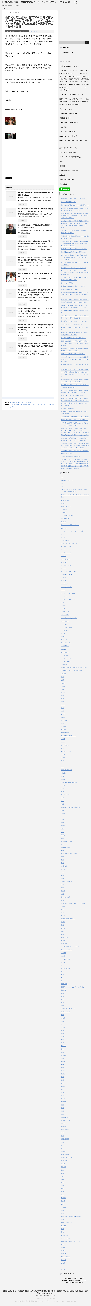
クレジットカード (66, 553)
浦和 (62, 1021)
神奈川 (63, 1070)
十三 (62, 763)
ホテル (63, 636)
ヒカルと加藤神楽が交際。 (68, 202)
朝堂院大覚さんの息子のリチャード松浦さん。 (74, 321)
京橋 (62, 708)
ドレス (63, 608)
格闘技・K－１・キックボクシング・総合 (72, 987)
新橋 (62, 925)
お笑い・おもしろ (66, 506)
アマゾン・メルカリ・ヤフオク (70, 525)
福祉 (62, 1083)
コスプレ (63, 556)
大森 (62, 822)
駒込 (62, 1244)
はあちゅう (64, 509)
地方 (62, 801)
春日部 (63, 940)
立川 (62, 1092)
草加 (62, 1136)
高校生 (63, 1250)
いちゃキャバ (65, 500)
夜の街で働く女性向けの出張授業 (70, 807)
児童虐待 (63, 729)
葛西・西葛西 (65, 1139)
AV (62, 477)
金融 (62, 1191)
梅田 (62, 993)
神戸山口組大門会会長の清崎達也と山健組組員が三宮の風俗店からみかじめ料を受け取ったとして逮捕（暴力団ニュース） (35, 346)
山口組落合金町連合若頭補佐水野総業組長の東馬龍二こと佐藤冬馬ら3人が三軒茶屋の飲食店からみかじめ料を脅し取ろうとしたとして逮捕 (75, 446)
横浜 (62, 996)
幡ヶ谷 (63, 869)
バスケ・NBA (65, 615)
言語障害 (63, 1167)
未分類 (63, 956)
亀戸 (62, 698)
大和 (62, 810)
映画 (62, 934)
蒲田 (62, 1142)
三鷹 (62, 677)
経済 (62, 1108)
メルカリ (63, 649)
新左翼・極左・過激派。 (68, 918)
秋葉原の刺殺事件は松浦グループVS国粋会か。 (74, 420)
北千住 (63, 754)
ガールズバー (65, 540)
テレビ (63, 602)
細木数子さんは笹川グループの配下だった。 (73, 252)
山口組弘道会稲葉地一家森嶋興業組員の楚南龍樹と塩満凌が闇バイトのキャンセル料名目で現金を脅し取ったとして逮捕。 (75, 244)
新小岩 (63, 915)
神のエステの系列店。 (67, 283)
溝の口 (63, 1036)
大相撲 (63, 825)
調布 (62, 1170)
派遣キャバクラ (65, 1012)
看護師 (63, 1061)
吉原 (62, 776)
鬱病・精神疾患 (65, 1257)
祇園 (62, 1067)
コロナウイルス (65, 559)
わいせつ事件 (65, 518)
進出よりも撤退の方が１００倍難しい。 (22, 402)
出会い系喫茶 (65, 745)
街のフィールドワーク (67, 1157)
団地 (62, 798)
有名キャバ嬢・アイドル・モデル (70, 946)
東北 (62, 971)
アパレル (63, 522)
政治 (62, 900)
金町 (62, 1188)
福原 (62, 1080)
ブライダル (64, 624)
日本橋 (63, 928)
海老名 (63, 1027)
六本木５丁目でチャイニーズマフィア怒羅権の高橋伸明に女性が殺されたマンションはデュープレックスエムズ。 (75, 359)
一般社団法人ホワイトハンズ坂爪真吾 (71, 670)
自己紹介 (63, 1123)
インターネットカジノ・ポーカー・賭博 (72, 531)
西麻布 (63, 1163)
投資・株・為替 (65, 897)
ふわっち (63, 512)
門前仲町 (63, 1207)
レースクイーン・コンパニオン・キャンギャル (74, 667)
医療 (62, 760)
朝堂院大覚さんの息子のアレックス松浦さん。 (74, 199)
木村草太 (63, 953)
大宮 (62, 816)
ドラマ (63, 605)
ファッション (65, 621)
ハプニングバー (65, 611)
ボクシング (64, 639)
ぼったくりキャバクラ (67, 515)
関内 (62, 1210)
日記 (62, 931)
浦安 (62, 1024)
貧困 (62, 1173)
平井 (62, 872)
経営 (62, 1105)
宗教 (62, 838)
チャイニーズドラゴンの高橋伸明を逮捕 (72, 395)
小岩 (62, 850)
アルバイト (64, 528)
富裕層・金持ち (65, 847)
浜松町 (63, 1018)
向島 (62, 788)
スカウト (63, 577)
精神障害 (63, 1101)
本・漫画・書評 (65, 959)
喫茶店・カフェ (65, 794)
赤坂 (62, 1176)
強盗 (62, 878)
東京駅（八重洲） (66, 968)
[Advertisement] (18, 161)
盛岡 (62, 1058)
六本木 (63, 742)
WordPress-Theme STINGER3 (45, 1298)
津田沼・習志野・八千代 (68, 1008)
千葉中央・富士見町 (66, 770)
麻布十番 (63, 1260)
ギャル (63, 549)
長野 (62, 1204)
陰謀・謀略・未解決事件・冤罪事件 (71, 1216)
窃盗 (62, 1089)
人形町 (63, 714)
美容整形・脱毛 (65, 1117)
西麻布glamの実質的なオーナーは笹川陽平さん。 (75, 205)
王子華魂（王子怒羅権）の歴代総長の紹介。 (73, 338)
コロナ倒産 (64, 562)
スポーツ (63, 580)
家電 (62, 844)
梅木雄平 (63, 990)
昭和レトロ (64, 943)
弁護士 (63, 875)
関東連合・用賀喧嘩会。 (68, 408)
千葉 (62, 767)
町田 (62, 1052)
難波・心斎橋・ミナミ (67, 1222)
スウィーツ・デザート (67, 574)
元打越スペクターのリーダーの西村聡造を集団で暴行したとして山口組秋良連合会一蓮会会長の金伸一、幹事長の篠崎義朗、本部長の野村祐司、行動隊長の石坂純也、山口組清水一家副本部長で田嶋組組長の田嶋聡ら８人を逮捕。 (75, 464)
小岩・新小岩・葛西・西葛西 (69, 853)
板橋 (62, 974)
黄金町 (63, 1263)
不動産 (63, 686)
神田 (62, 1077)
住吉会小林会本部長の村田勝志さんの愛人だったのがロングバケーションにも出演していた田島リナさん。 (75, 294)
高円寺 (63, 1247)
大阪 (62, 829)
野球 (62, 1182)
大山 (62, 819)
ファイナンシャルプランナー (69, 618)
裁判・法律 (64, 1160)
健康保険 (63, 726)
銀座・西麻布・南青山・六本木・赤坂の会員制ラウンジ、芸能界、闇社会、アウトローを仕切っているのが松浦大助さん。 (75, 257)
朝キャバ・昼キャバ (66, 950)
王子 (62, 1049)
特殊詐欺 (63, 1046)
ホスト (63, 633)
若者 (62, 1132)
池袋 (62, 1005)
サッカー (63, 568)
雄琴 (62, 1219)
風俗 (62, 1232)
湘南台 (63, 1033)
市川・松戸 (64, 866)
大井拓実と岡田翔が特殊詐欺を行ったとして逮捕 (75, 417)
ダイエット (64, 596)
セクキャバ (64, 584)
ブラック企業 (65, 630)
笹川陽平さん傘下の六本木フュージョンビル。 (74, 249)
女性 (62, 832)
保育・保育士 (65, 720)
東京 (62, 965)
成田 (62, 894)
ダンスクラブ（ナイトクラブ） (70, 599)
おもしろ (63, 503)
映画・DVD (64, 937)
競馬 (62, 1095)
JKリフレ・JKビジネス (67, 480)
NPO (62, 486)
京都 (62, 711)
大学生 (63, 813)
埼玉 (62, 804)
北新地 (63, 757)
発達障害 (63, 1055)
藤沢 (62, 1148)
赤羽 (62, 1179)
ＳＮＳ (63, 1269)
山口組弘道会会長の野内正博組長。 (71, 456)
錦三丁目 (63, 1198)
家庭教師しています (66, 841)
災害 (62, 1039)
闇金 (62, 1213)
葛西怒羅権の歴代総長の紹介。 (70, 289)
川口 (62, 860)
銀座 (62, 1195)
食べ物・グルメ (65, 1235)
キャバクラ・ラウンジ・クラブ (70, 543)
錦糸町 (63, 1201)
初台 (62, 748)
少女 (62, 856)
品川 (62, 791)
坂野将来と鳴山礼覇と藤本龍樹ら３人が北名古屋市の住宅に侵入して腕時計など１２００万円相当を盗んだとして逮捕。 (75, 216)
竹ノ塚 (63, 1098)
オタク (63, 537)
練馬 (62, 1114)
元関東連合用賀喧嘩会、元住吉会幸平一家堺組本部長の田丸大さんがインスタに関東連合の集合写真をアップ (75, 343)
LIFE (62, 483)
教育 (62, 909)
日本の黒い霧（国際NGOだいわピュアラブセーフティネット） (40, 2)
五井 (62, 701)
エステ (63, 534)
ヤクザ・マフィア (34, 31)
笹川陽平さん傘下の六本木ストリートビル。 (73, 286)
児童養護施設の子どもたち (68, 736)
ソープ (63, 590)
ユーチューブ (65, 664)
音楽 (62, 1229)
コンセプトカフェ (66, 565)
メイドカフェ (65, 646)
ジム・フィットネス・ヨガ (68, 571)
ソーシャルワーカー (66, 587)
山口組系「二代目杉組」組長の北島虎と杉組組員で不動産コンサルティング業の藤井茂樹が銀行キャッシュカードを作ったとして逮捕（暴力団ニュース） (35, 292)
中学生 (63, 689)
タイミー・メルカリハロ (68, 593)
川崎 (62, 863)
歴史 (62, 1002)
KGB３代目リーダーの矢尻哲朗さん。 (71, 324)
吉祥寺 (63, 779)
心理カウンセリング (66, 881)
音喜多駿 (63, 1226)
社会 (62, 1064)
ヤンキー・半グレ (66, 661)
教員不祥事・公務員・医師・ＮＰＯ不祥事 (73, 903)
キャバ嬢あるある (66, 546)
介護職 (63, 717)
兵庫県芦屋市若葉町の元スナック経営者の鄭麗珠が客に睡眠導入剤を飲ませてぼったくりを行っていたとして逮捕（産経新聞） (35, 327)
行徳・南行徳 (65, 1154)
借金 (62, 723)
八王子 (63, 739)
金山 (62, 1185)
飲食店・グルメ (65, 1238)
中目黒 (63, 692)
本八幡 (63, 962)
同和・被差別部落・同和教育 (69, 782)
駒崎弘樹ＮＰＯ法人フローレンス (70, 1241)
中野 (62, 695)
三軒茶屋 (63, 673)
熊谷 (62, 1043)
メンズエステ (65, 652)
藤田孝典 (63, 1151)
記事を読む (22, 204)
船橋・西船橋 (65, 1129)
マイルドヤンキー (66, 642)
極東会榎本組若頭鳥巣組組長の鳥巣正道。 (73, 354)
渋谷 (62, 1030)
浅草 (62, 1015)
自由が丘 (63, 1126)
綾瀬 (62, 1111)
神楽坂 (63, 1074)
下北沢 (63, 683)
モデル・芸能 (65, 655)
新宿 (62, 912)
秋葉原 (63, 1086)
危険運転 (63, 773)
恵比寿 (63, 891)
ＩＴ (62, 1266)
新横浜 (63, 922)
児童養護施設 (65, 732)
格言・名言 (64, 984)
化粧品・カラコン (66, 751)
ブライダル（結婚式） (67, 627)
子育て (63, 835)
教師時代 (63, 906)
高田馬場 (63, 1253)
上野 (62, 680)
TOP (4, 8)
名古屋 (63, 785)
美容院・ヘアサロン (66, 1120)
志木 (62, 884)
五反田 (63, 705)
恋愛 (62, 887)
